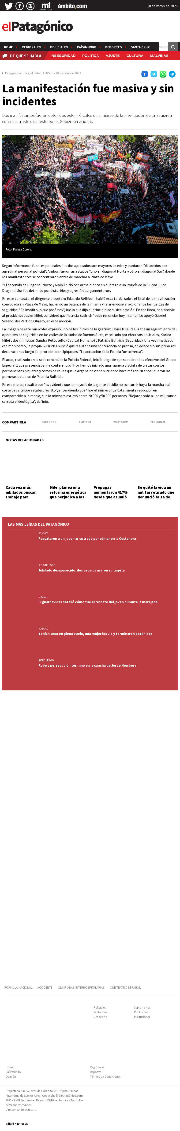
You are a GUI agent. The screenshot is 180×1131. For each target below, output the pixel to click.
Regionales (31, 47)
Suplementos (142, 1008)
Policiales (59, 47)
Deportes (113, 47)
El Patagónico (11, 73)
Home (8, 47)
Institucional (142, 1017)
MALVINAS (159, 56)
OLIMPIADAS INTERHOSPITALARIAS (81, 987)
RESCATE (43, 533)
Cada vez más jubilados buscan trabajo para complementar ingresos (21, 497)
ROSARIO (43, 628)
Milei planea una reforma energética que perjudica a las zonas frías (68, 494)
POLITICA (90, 56)
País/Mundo (86, 47)
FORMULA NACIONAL (18, 987)
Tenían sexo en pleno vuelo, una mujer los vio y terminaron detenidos (95, 633)
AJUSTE (113, 56)
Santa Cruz (140, 47)
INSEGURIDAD (63, 56)
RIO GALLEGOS (46, 565)
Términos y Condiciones (105, 1077)
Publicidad (141, 1012)
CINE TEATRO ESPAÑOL (125, 987)
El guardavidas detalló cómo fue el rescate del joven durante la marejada (98, 602)
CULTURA (135, 56)
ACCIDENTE (45, 987)
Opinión (11, 1077)
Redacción (100, 1017)
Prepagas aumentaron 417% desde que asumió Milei (111, 494)
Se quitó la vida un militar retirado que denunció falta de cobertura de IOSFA (156, 494)
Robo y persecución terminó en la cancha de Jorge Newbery (87, 665)
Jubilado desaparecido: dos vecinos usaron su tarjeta (81, 570)
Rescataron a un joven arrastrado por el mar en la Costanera (87, 538)
